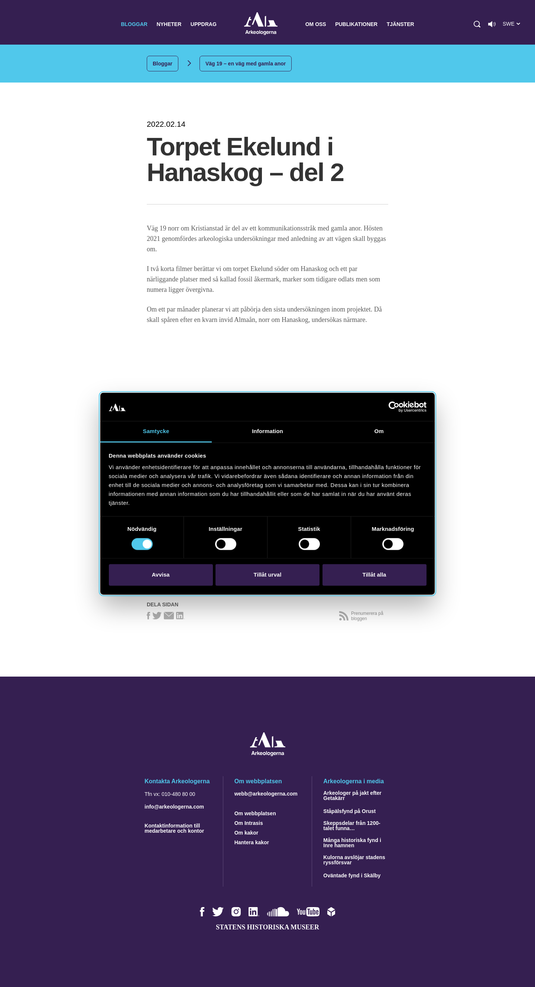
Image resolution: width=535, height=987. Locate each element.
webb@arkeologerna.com (266, 793)
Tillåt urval (268, 575)
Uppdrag (204, 24)
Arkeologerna (261, 24)
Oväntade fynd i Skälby (351, 875)
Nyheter (168, 24)
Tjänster (400, 24)
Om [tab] (378, 431)
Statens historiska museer (267, 927)
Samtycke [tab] (156, 431)
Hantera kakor (251, 842)
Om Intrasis (248, 823)
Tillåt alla (374, 575)
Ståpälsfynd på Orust (349, 811)
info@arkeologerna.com (174, 806)
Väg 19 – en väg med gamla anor (245, 64)
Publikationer (356, 24)
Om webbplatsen (255, 813)
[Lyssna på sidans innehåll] (492, 24)
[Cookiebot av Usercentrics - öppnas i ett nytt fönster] (394, 406)
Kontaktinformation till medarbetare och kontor (174, 828)
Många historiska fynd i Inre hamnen (352, 843)
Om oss (315, 24)
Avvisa (161, 575)
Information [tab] (267, 431)
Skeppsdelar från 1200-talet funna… (351, 825)
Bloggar (134, 24)
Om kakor (246, 832)
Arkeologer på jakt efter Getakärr (352, 795)
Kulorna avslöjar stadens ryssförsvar (354, 860)
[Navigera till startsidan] (267, 754)
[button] (477, 24)
